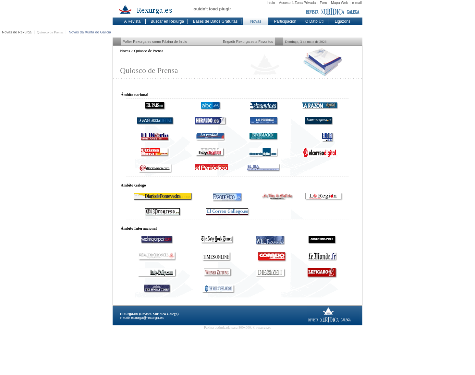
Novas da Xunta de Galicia (90, 32)
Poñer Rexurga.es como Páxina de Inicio (155, 41)
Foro (323, 3)
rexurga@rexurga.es (147, 318)
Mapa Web (339, 3)
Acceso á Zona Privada (297, 3)
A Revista (132, 21)
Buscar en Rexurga (167, 21)
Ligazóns (343, 21)
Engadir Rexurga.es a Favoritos (248, 41)
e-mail (357, 3)
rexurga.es (129, 314)
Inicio (271, 3)
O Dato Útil (315, 21)
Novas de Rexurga (16, 32)
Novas (255, 21)
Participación (285, 21)
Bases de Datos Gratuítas (215, 21)
